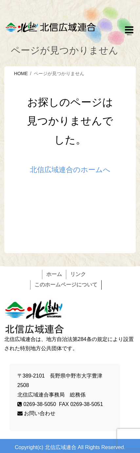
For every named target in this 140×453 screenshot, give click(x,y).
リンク (78, 274)
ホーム (54, 274)
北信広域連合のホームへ (70, 170)
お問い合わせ (36, 413)
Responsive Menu (129, 31)
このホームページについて (65, 284)
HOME (21, 73)
